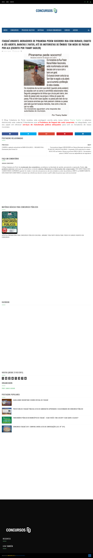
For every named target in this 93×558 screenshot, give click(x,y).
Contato (12, 2)
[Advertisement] (46, 20)
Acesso (75, 30)
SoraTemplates (11, 555)
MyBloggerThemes (20, 555)
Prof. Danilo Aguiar (8, 388)
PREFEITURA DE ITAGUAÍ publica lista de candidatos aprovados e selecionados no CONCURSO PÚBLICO (48, 409)
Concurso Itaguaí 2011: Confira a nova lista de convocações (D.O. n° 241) (39, 427)
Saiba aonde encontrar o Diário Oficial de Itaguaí (30, 400)
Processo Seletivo (28, 30)
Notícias (41, 30)
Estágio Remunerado (54, 30)
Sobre (7, 2)
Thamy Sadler (75, 120)
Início (3, 2)
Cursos (67, 30)
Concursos (15, 30)
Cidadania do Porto (10, 35)
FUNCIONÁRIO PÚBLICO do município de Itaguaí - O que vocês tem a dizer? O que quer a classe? (45, 418)
